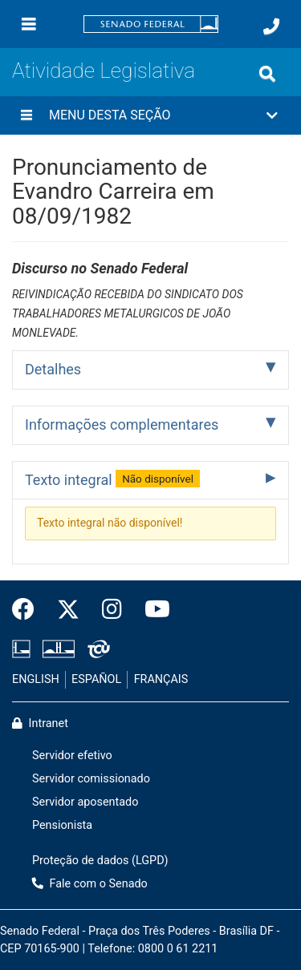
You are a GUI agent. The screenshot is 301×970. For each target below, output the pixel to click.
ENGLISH (35, 679)
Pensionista (62, 825)
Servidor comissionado (91, 779)
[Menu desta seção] (26, 115)
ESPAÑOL (96, 679)
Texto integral (112, 478)
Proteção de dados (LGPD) (100, 860)
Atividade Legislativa (103, 71)
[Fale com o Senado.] (271, 26)
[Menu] (29, 24)
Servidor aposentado (85, 802)
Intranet (40, 723)
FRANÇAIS (161, 679)
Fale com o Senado (90, 884)
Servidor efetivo (72, 755)
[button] (150, 115)
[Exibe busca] (267, 74)
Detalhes (53, 369)
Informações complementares (121, 424)
